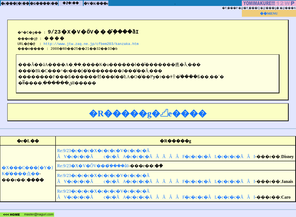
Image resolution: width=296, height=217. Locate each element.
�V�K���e (96, 3)
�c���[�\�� (15, 3)
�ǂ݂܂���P (230, 7)
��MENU (269, 13)
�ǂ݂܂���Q (251, 7)
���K (290, 7)
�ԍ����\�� (44, 3)
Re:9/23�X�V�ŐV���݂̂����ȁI (92, 165)
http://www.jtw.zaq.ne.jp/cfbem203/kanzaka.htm (92, 43)
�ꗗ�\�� (71, 3)
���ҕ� (272, 7)
